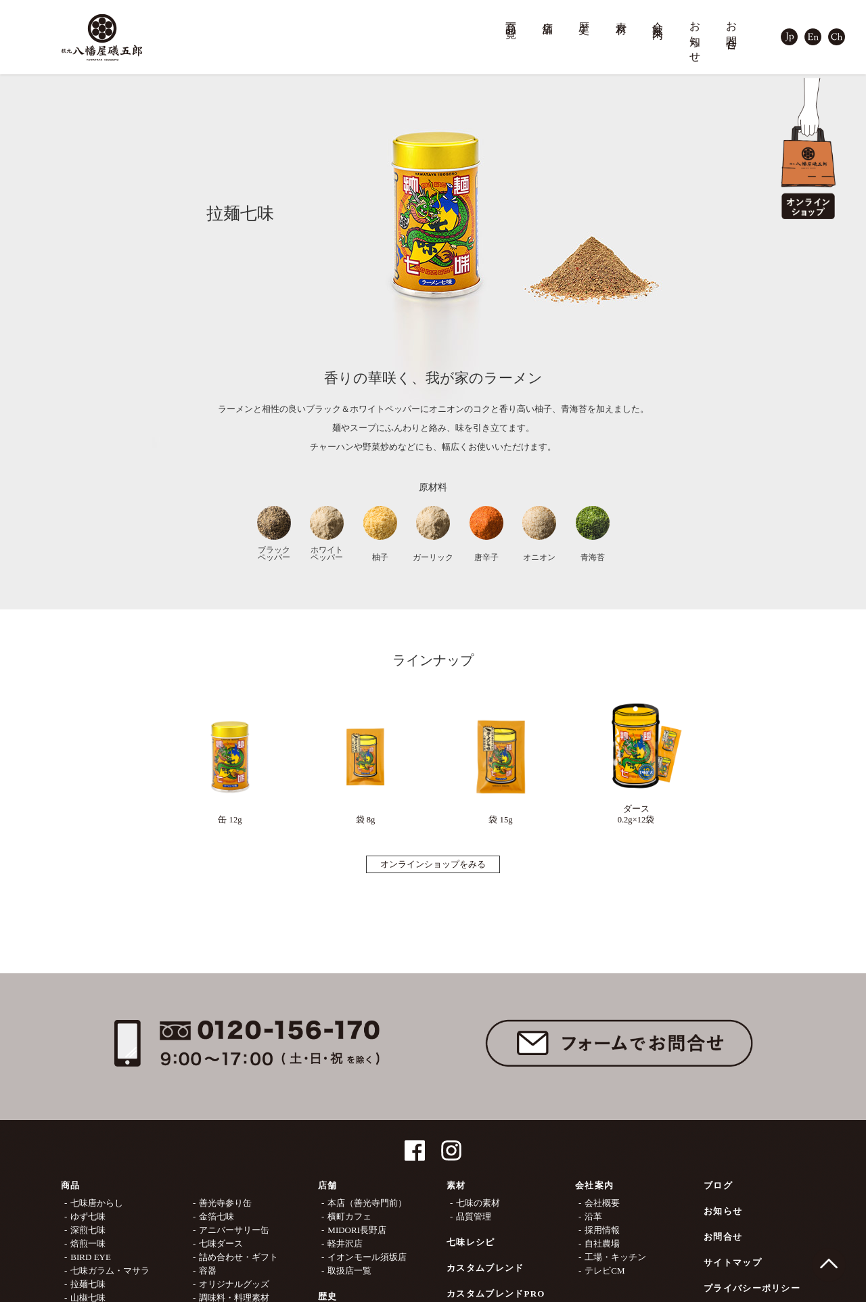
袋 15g (500, 765)
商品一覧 (511, 18)
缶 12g (230, 765)
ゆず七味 (88, 1216)
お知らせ (695, 36)
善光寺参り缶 (225, 1203)
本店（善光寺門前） (367, 1203)
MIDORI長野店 (356, 1230)
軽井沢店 (345, 1243)
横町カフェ (349, 1216)
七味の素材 (478, 1203)
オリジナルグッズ (234, 1284)
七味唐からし (96, 1203)
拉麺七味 (88, 1284)
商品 (71, 1185)
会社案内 (658, 18)
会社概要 (602, 1203)
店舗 (548, 16)
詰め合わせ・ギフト (238, 1257)
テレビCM (604, 1270)
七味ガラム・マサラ (110, 1270)
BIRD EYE (90, 1257)
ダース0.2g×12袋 (636, 759)
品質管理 (473, 1216)
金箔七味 (216, 1216)
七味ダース (221, 1243)
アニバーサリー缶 (234, 1230)
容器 (207, 1270)
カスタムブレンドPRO (496, 1293)
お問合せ (732, 30)
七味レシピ (471, 1242)
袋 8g (365, 765)
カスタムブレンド (485, 1268)
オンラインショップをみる (433, 864)
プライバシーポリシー (752, 1288)
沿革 (593, 1216)
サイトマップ (733, 1262)
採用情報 (602, 1230)
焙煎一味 (88, 1243)
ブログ (718, 1185)
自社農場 (602, 1243)
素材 (621, 16)
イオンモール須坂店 (367, 1257)
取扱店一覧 (349, 1270)
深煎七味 (88, 1230)
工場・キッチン (615, 1257)
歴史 (584, 16)
